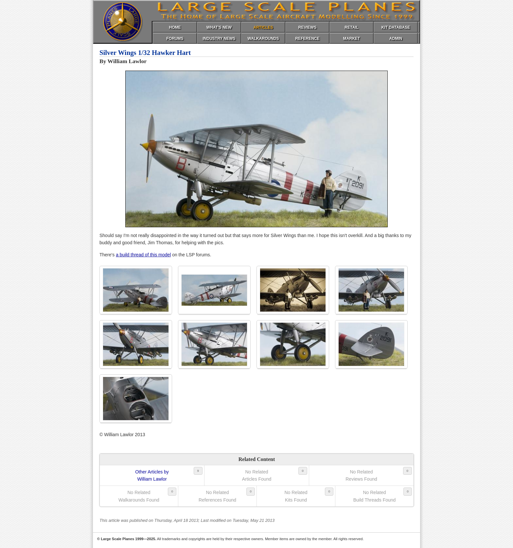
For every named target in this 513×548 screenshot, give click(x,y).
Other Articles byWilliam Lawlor (152, 475)
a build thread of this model (143, 254)
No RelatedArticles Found (256, 475)
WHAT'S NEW (219, 27)
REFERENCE (307, 38)
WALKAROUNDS (263, 38)
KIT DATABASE (395, 27)
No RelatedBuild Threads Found (374, 496)
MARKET (351, 38)
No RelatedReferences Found (217, 496)
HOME (175, 27)
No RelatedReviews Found (361, 475)
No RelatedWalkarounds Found (138, 496)
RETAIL (351, 27)
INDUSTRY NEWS (219, 38)
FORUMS (175, 38)
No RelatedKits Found (295, 496)
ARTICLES (263, 27)
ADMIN (395, 38)
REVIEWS (307, 27)
